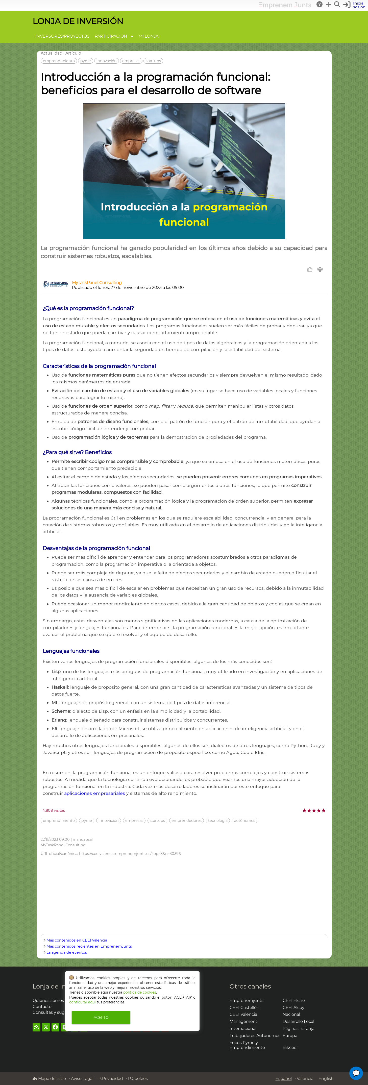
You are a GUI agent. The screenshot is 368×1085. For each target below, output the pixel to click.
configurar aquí (82, 1002)
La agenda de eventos (66, 952)
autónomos (244, 820)
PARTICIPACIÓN (111, 36)
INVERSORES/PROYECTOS (62, 36)
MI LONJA (148, 36)
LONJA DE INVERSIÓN (78, 21)
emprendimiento (59, 61)
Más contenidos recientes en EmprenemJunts (89, 946)
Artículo (73, 53)
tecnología (218, 820)
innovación (106, 61)
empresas (131, 61)
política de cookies (139, 992)
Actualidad (51, 53)
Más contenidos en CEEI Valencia (76, 940)
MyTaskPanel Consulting (97, 282)
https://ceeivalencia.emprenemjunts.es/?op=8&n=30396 (130, 853)
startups (153, 61)
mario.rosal (83, 839)
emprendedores (186, 820)
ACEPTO (101, 1018)
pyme (85, 61)
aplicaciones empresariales (94, 793)
